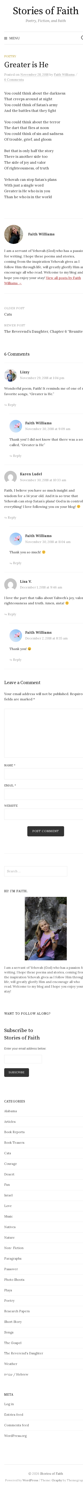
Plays (8, 1290)
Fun (7, 1185)
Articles (10, 1122)
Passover (11, 1269)
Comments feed (16, 1425)
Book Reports (14, 1132)
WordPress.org (15, 1436)
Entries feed (13, 1415)
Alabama (10, 1111)
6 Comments (14, 80)
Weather (10, 1364)
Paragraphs (12, 1258)
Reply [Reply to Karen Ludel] (12, 517)
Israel (8, 1195)
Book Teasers (14, 1143)
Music (8, 1216)
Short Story (13, 1322)
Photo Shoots (14, 1280)
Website (11, 806)
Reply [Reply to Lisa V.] (12, 614)
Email (10, 785)
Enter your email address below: (25, 1048)
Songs (8, 1332)
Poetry (10, 56)
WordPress (30, 1480)
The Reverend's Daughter (23, 1353)
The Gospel (12, 1343)
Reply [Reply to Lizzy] (12, 405)
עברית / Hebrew (16, 1374)
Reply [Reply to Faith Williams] (17, 456)
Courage (10, 1164)
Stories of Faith (46, 11)
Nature (9, 1238)
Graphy (57, 1480)
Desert (9, 1174)
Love (8, 1206)
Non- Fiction (14, 1248)
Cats (8, 314)
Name (9, 765)
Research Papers (17, 1311)
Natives (10, 1227)
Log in (9, 1404)
